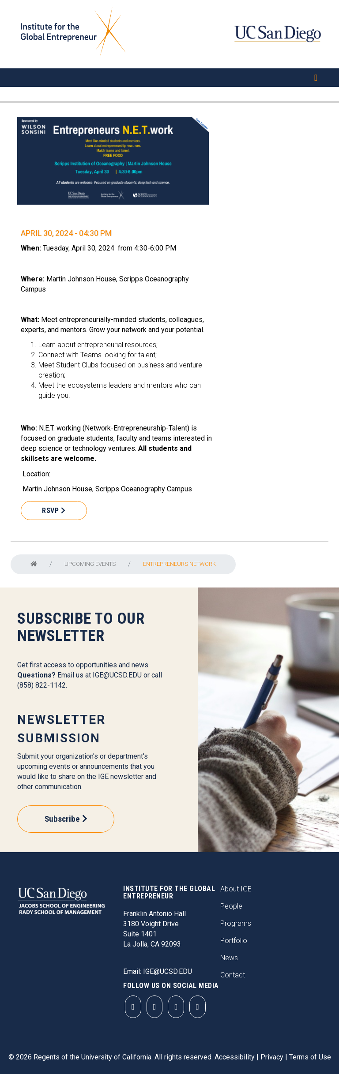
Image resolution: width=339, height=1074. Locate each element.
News (229, 958)
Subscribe (62, 819)
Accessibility (235, 1057)
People (231, 906)
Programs (235, 923)
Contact (232, 975)
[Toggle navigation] (169, 77)
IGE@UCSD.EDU (117, 675)
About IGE (236, 889)
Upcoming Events (90, 564)
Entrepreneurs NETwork (179, 564)
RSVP (50, 510)
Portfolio (233, 940)
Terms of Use (310, 1057)
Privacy (271, 1057)
